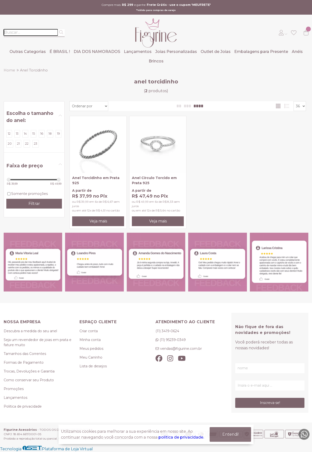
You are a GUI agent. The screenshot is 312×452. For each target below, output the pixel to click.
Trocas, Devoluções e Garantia (29, 371)
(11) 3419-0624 (167, 331)
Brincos (156, 61)
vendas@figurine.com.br (181, 348)
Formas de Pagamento (24, 362)
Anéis (297, 51)
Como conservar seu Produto (29, 380)
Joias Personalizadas (176, 51)
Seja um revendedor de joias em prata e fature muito (37, 342)
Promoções (14, 389)
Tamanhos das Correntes (25, 354)
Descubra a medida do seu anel (30, 331)
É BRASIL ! (59, 51)
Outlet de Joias (216, 51)
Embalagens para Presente (261, 51)
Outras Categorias (28, 51)
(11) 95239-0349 (173, 340)
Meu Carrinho (90, 357)
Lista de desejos (93, 366)
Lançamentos (138, 51)
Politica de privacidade (23, 406)
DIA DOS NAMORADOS (97, 51)
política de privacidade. (181, 437)
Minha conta (90, 340)
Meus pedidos (91, 348)
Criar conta (88, 331)
